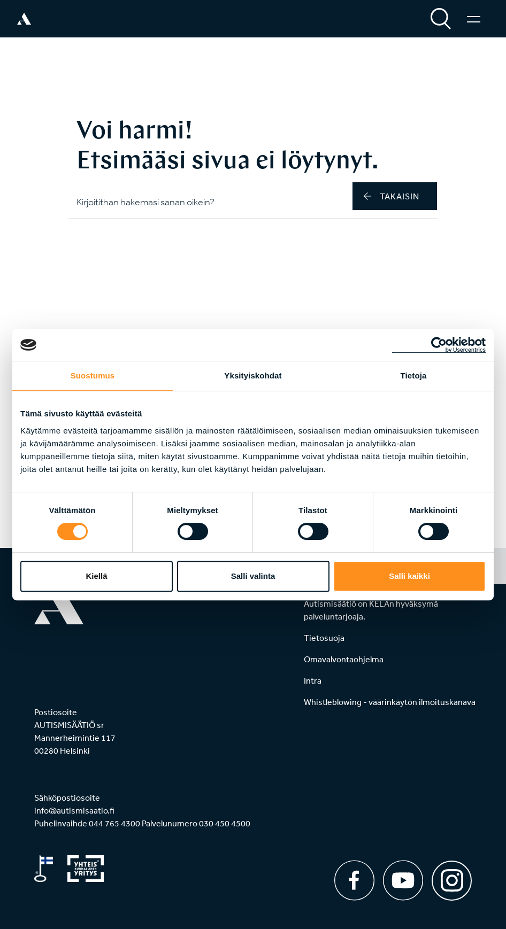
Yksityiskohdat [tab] (252, 375)
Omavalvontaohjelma (344, 659)
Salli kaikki (409, 575)
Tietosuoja (324, 637)
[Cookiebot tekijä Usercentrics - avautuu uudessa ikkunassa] (439, 345)
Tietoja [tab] (414, 375)
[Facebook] (354, 880)
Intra (312, 680)
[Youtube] (403, 880)
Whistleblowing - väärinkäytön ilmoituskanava (390, 701)
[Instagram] (452, 877)
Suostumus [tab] (93, 375)
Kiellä (96, 575)
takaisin (391, 196)
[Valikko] (473, 18)
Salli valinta (253, 575)
